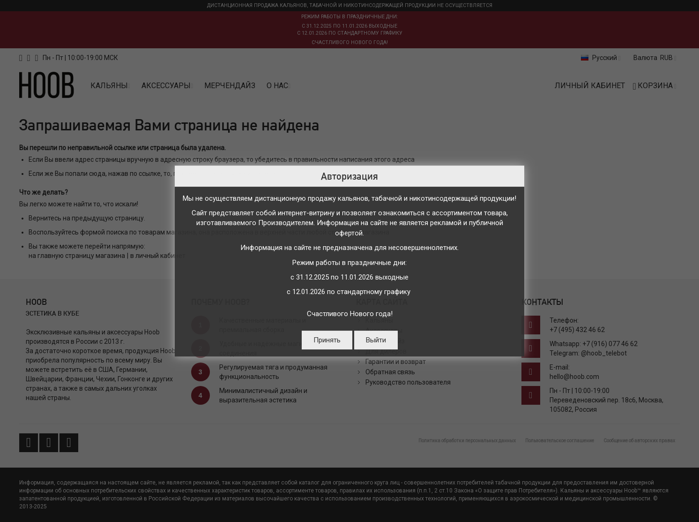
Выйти (376, 340)
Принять (327, 340)
